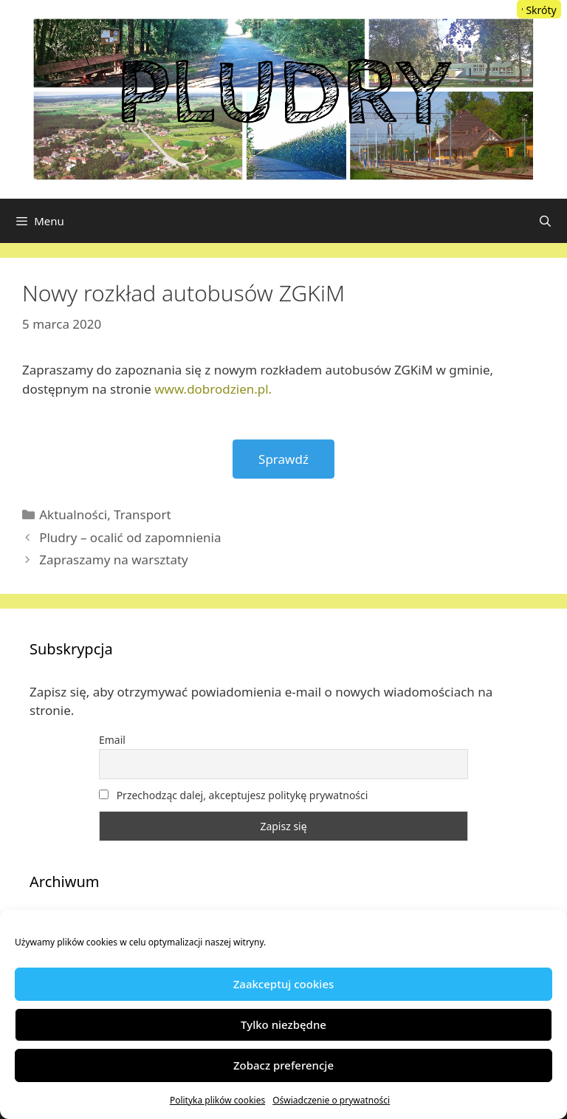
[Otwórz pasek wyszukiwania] (545, 221)
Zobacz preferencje (283, 1065)
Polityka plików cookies (217, 1100)
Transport (142, 514)
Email (112, 740)
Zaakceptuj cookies (283, 983)
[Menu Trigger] (539, 9)
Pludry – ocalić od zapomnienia (130, 537)
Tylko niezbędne (283, 1024)
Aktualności (73, 514)
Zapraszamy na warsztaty (113, 559)
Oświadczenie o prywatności (331, 1100)
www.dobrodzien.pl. (213, 388)
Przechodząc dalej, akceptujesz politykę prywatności (233, 795)
